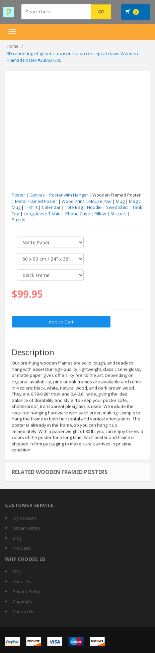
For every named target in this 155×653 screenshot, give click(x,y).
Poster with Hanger (68, 195)
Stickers (118, 214)
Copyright (22, 602)
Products (22, 548)
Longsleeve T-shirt (42, 214)
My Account (24, 518)
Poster (18, 195)
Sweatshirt (117, 207)
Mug (120, 201)
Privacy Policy (26, 592)
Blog (17, 538)
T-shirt (31, 207)
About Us (22, 582)
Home (12, 46)
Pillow (100, 214)
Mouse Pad (99, 201)
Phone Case (77, 214)
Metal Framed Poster (36, 201)
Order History (26, 528)
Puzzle (18, 220)
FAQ (17, 571)
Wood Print (73, 201)
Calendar (51, 207)
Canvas (37, 195)
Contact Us (23, 612)
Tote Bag (74, 207)
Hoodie (94, 207)
